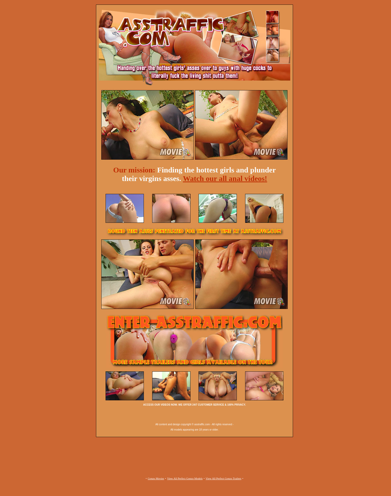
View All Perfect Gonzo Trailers (223, 478)
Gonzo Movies (156, 478)
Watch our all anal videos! (225, 178)
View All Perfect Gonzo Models (185, 478)
